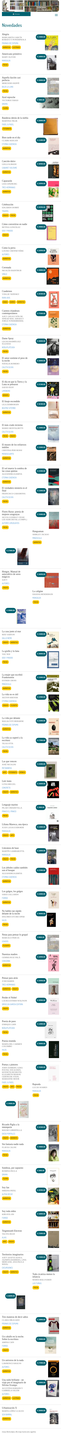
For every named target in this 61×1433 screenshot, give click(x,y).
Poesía (5, 65)
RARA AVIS (6, 297)
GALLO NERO (7, 638)
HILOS (4, 920)
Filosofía (14, 705)
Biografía (14, 1138)
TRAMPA (5, 211)
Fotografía (7, 129)
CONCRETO (6, 787)
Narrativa (6, 47)
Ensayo (5, 215)
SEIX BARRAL (7, 1414)
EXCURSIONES (7, 1267)
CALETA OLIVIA (7, 367)
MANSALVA (6, 60)
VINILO (4, 274)
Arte (4, 772)
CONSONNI (6, 961)
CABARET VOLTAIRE (9, 167)
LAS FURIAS (37, 1283)
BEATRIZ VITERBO (9, 408)
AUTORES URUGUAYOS (10, 523)
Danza (5, 302)
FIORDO (5, 898)
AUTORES (5, 254)
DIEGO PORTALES (8, 1133)
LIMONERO (6, 391)
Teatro (5, 108)
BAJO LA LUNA (7, 86)
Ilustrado (16, 47)
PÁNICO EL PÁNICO (9, 811)
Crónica (22, 772)
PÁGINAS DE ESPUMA (10, 43)
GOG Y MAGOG (7, 230)
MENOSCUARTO (8, 454)
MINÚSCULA (37, 538)
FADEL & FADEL (8, 124)
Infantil (6, 395)
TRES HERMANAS (8, 187)
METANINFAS (7, 768)
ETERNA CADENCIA (9, 144)
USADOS (5, 941)
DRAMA (5, 104)
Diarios (12, 302)
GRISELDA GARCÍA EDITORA (12, 1004)
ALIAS (4, 1237)
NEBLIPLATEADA (8, 347)
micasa (16, 14)
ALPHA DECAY (7, 1194)
